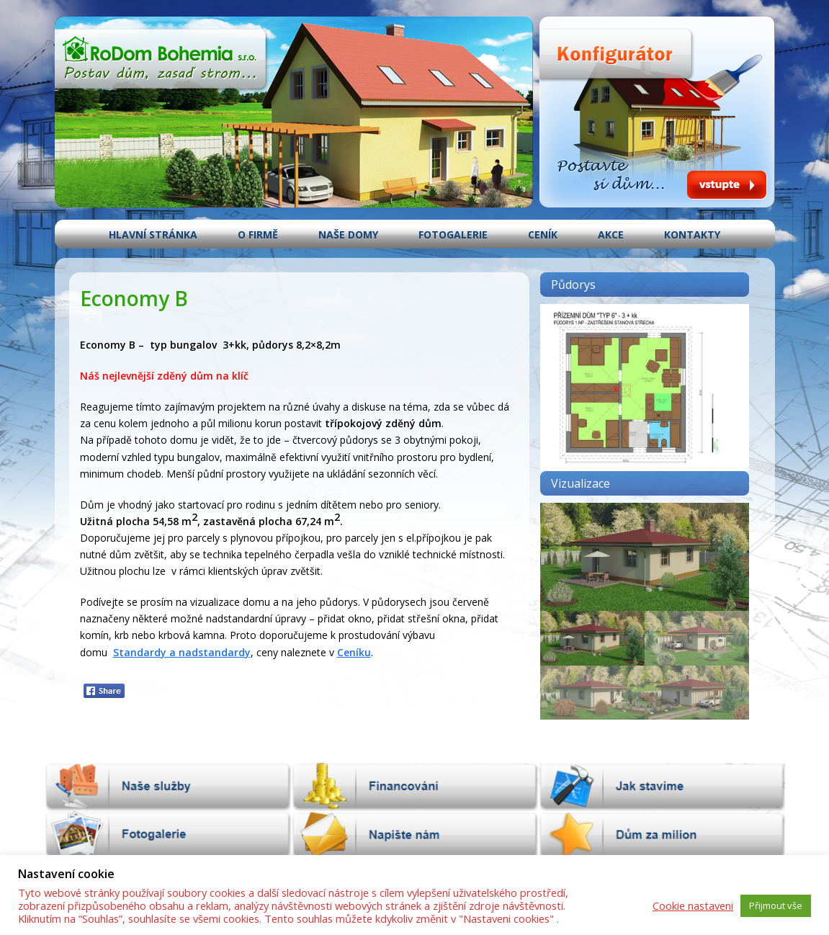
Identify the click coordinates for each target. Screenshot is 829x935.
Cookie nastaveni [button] (693, 905)
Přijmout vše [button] (775, 905)
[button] (592, 638)
